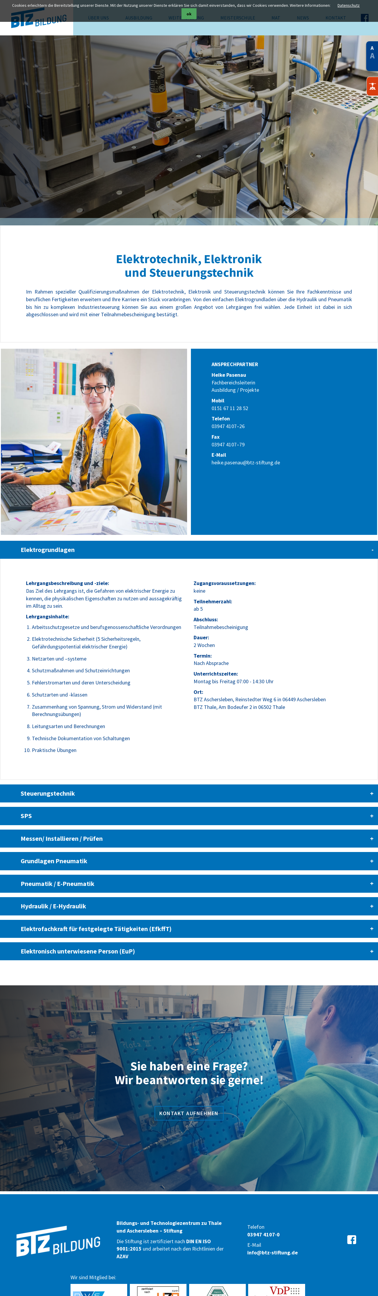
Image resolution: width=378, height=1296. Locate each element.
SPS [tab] (26, 802)
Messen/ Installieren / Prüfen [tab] (62, 825)
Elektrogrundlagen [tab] (48, 536)
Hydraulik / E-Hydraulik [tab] (53, 893)
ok (189, 14)
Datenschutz (349, 5)
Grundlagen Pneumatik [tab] (54, 847)
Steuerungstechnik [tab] (48, 780)
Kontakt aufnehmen (189, 1099)
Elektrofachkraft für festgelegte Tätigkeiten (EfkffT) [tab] (96, 915)
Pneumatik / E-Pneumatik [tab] (57, 870)
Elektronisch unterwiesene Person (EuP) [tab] (78, 938)
